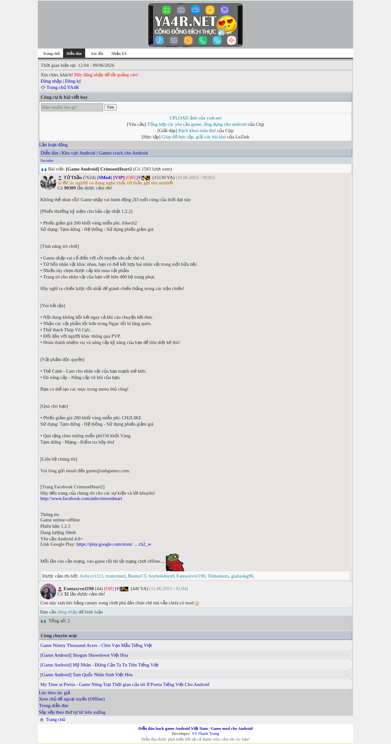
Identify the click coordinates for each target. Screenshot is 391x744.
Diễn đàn (49, 152)
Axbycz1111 (91, 575)
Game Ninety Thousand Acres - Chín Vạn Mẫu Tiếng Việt (96, 645)
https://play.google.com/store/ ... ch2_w (114, 544)
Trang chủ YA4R (62, 87)
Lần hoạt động (53, 144)
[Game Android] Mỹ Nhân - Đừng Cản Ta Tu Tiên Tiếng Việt (99, 664)
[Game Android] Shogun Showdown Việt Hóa (84, 655)
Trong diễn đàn (53, 705)
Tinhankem (218, 575)
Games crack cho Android (123, 152)
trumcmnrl (115, 575)
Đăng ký (73, 81)
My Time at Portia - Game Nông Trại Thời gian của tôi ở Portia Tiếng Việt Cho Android (124, 684)
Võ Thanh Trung (205, 733)
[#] (139, 177)
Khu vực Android (78, 152)
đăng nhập (67, 611)
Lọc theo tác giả (54, 692)
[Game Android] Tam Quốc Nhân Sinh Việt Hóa (86, 674)
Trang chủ (51, 53)
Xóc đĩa (97, 53)
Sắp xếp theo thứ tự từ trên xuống (72, 712)
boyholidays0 (161, 575)
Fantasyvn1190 (191, 575)
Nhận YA (119, 53)
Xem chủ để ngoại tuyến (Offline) (72, 698)
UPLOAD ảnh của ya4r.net (195, 117)
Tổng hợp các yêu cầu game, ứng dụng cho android (197, 124)
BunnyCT (137, 575)
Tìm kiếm (46, 160)
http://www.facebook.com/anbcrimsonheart (81, 498)
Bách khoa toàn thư (197, 130)
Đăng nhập (51, 81)
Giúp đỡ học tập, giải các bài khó (194, 136)
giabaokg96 (242, 575)
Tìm (110, 107)
